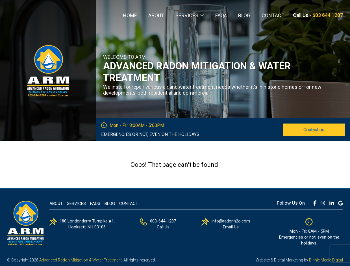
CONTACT (273, 15)
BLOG (244, 15)
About (56, 203)
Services (76, 203)
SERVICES (186, 15)
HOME (130, 15)
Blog (110, 203)
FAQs (221, 15)
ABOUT (156, 15)
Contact (128, 203)
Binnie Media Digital (326, 260)
